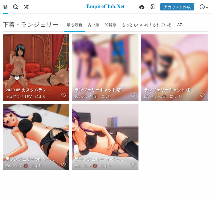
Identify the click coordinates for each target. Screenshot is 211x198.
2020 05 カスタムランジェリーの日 (29, 89)
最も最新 (74, 25)
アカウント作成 (177, 7)
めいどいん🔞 (86, 96)
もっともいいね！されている (147, 25)
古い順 (93, 25)
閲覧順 (110, 25)
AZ (179, 25)
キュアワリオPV (18, 96)
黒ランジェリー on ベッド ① (99, 159)
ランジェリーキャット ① (167, 89)
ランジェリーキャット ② (98, 89)
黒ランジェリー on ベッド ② (29, 159)
